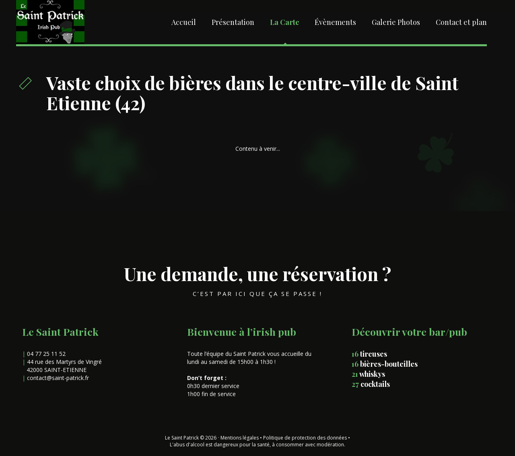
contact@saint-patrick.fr (58, 378)
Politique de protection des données (305, 437)
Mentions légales (239, 437)
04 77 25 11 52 (46, 353)
